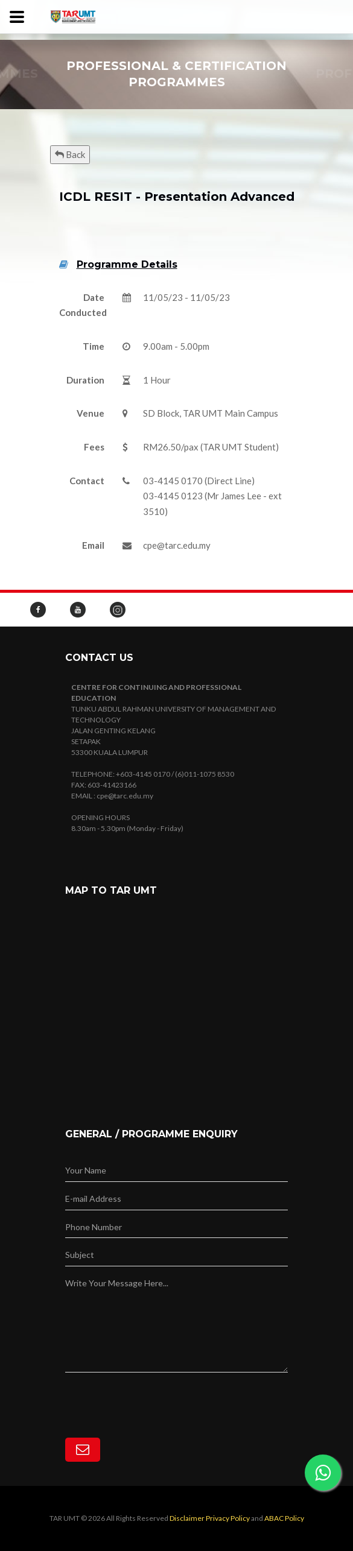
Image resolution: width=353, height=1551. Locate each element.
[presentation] (157, 1396)
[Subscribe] (82, 1450)
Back (70, 154)
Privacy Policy (228, 1518)
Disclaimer (187, 1518)
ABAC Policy (284, 1518)
